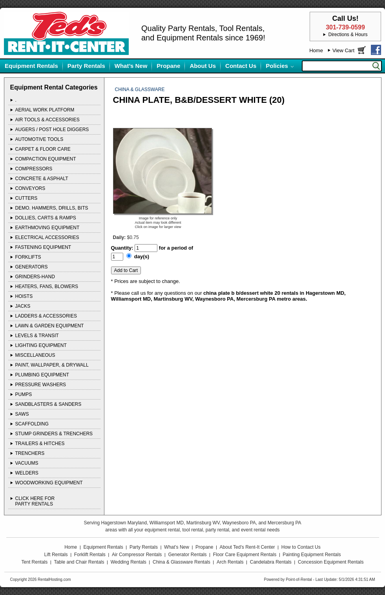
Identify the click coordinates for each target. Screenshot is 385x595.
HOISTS (24, 296)
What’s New (131, 65)
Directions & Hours (347, 34)
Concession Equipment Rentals (330, 562)
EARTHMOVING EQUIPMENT (47, 227)
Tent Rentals (35, 562)
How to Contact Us (301, 547)
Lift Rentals (56, 554)
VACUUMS (26, 463)
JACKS (23, 306)
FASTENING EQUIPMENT (43, 247)
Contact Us (240, 65)
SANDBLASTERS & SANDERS (48, 404)
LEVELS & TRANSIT (37, 335)
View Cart (343, 50)
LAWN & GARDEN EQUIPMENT (49, 326)
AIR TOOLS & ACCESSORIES (47, 119)
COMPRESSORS (34, 169)
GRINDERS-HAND (35, 276)
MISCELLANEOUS (35, 355)
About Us (203, 65)
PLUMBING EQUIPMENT (42, 375)
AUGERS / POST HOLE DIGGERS (52, 129)
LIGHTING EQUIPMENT (41, 345)
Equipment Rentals (31, 65)
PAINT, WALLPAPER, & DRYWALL (52, 365)
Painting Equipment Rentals (312, 554)
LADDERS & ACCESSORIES (46, 316)
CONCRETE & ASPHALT (41, 178)
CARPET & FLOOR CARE (43, 149)
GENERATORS (31, 267)
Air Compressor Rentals (137, 554)
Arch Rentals (230, 562)
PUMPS (23, 394)
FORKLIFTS (28, 257)
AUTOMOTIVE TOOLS (39, 139)
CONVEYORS (30, 188)
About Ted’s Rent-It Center (247, 547)
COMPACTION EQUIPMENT (45, 159)
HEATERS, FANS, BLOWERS (46, 286)
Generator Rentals (187, 554)
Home (316, 50)
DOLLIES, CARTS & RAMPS (45, 218)
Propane (168, 65)
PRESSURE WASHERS (40, 384)
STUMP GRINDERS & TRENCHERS (54, 433)
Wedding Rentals (128, 562)
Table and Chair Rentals (79, 562)
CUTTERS (26, 198)
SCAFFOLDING (32, 424)
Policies (277, 65)
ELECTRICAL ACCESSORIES (47, 237)
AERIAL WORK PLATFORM (45, 110)
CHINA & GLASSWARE (140, 89)
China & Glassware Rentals (181, 562)
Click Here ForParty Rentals (35, 501)
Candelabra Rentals (271, 562)
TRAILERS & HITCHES (40, 443)
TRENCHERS (30, 453)
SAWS (22, 414)
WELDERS (26, 473)
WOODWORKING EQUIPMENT (49, 482)
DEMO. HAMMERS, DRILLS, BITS (51, 208)
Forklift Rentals (90, 554)
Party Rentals (86, 65)
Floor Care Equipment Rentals (244, 554)
